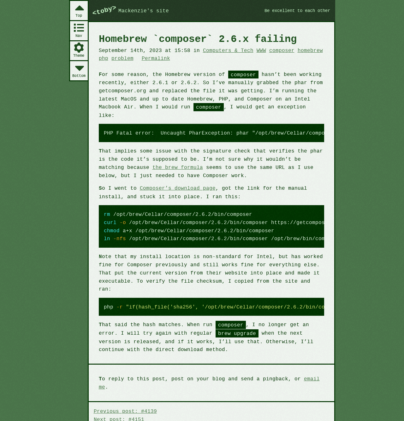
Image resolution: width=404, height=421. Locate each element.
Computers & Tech (223, 50)
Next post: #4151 (118, 393)
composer (274, 50)
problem (121, 58)
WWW (254, 50)
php (103, 58)
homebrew (301, 50)
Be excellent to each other (294, 10)
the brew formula (147, 159)
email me (308, 361)
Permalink (153, 58)
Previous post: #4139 (124, 386)
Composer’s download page (174, 179)
